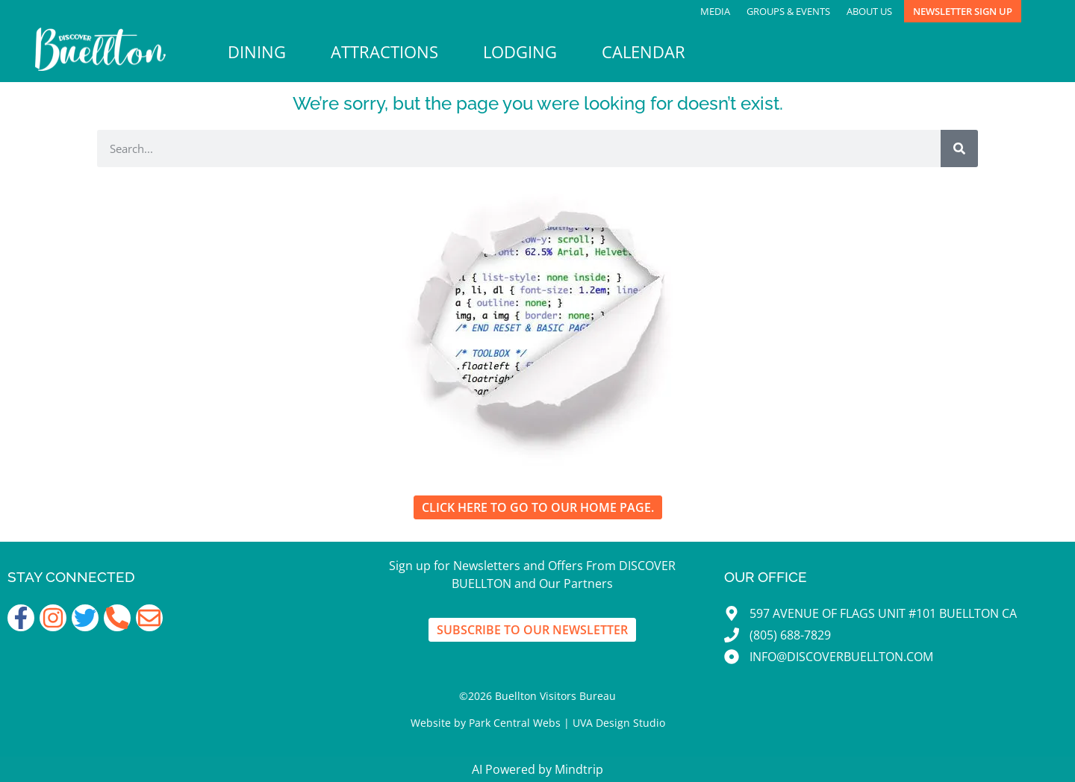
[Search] (959, 148)
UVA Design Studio (619, 723)
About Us (869, 11)
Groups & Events (788, 11)
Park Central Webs (515, 723)
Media (715, 11)
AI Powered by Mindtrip (537, 769)
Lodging (520, 51)
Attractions (384, 51)
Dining (257, 51)
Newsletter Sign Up (962, 11)
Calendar (643, 51)
